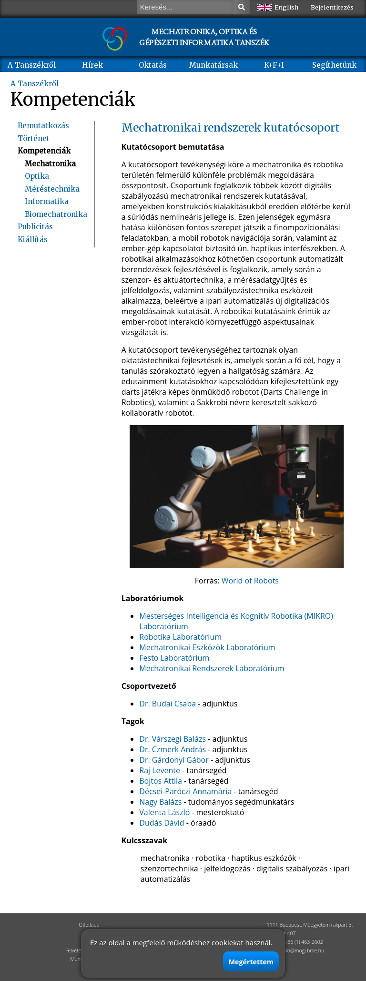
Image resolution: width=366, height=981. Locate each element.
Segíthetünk (334, 65)
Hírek (92, 65)
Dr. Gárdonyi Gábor (173, 760)
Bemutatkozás (43, 125)
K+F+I (274, 65)
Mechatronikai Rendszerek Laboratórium (211, 668)
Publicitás (35, 226)
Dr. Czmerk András (172, 749)
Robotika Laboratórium (180, 637)
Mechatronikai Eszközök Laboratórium (207, 647)
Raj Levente (159, 770)
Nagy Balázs (160, 802)
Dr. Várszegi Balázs (172, 739)
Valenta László (164, 812)
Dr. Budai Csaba (167, 703)
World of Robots (250, 580)
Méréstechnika (52, 189)
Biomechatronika (56, 214)
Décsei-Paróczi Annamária (185, 791)
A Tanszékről (32, 65)
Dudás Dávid (161, 823)
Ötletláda (89, 924)
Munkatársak (213, 65)
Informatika (47, 201)
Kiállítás (33, 239)
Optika (37, 176)
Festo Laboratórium (174, 658)
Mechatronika (50, 163)
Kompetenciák (44, 150)
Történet (34, 138)
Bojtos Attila (160, 781)
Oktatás (153, 65)
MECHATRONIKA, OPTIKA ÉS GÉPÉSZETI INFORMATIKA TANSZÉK (204, 37)
